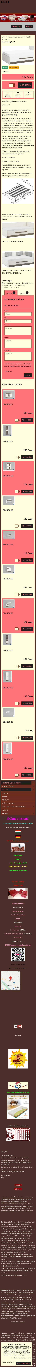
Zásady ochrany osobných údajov (21, 1358)
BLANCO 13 (8, 544)
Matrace (5, 796)
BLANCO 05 (8, 476)
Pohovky (5, 800)
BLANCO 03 (8, 688)
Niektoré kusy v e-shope (12, 283)
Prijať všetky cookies (23, 1363)
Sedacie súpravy (18, 786)
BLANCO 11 (8, 613)
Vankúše (5, 810)
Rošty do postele (8, 803)
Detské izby (20, 285)
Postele (6, 288)
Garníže (18, 813)
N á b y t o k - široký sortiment (18, 806)
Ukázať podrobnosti (8, 1362)
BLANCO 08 (8, 579)
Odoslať (27, 375)
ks (17, 420)
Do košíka (25, 85)
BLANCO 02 (8, 441)
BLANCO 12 (8, 510)
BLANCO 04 (8, 650)
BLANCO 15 (8, 722)
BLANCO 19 (8, 759)
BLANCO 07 (8, 404)
